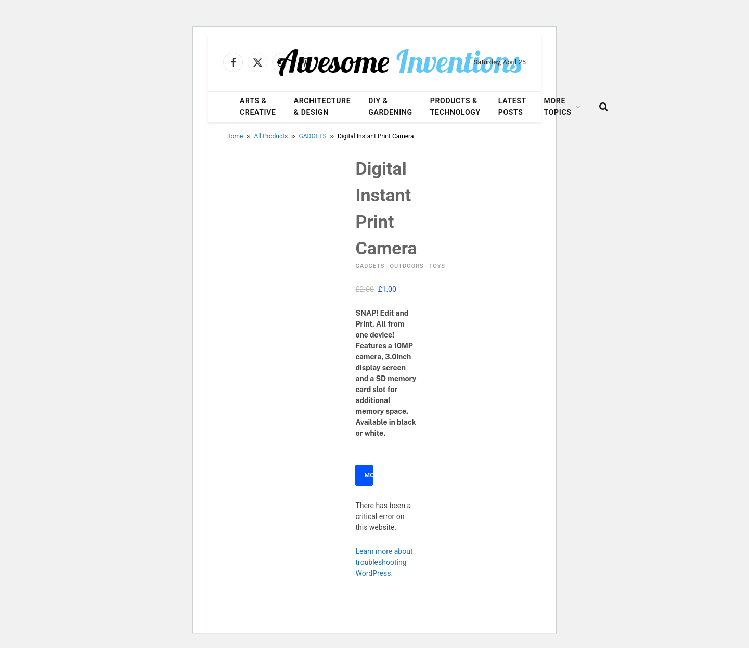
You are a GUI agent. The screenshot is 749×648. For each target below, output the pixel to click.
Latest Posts (512, 106)
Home (234, 136)
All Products (271, 136)
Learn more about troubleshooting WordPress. (383, 562)
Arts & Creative (258, 106)
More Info (368, 475)
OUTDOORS (406, 266)
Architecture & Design (322, 106)
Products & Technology (455, 106)
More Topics (558, 106)
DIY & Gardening (390, 106)
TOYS (437, 266)
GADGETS (313, 136)
